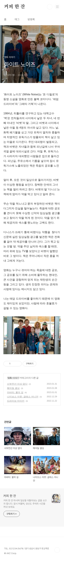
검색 (49, 6)
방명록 (31, 19)
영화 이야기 (13, 377)
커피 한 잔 (14, 6)
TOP (57, 550)
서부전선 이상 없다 (17, 384)
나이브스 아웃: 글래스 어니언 (22, 396)
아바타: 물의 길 (15, 392)
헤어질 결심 (13, 388)
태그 (17, 19)
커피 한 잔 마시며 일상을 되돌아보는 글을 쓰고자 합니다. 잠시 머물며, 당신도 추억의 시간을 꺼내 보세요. (25, 503)
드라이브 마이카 (15, 401)
